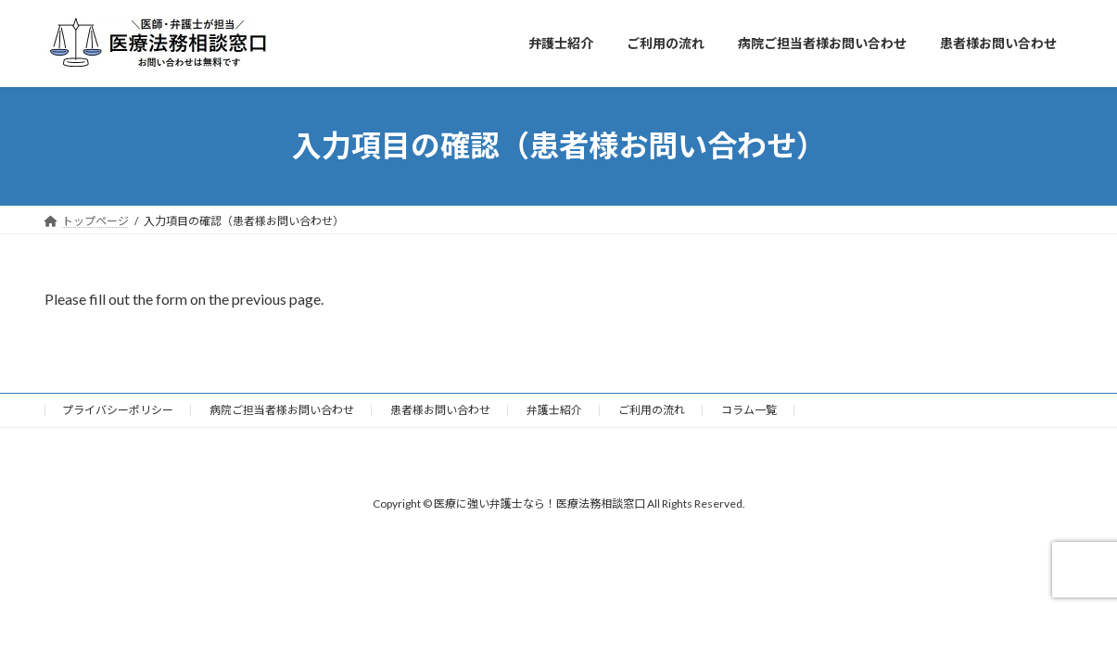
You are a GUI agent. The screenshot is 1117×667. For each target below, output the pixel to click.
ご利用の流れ (651, 410)
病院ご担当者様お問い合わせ (281, 410)
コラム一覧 (749, 410)
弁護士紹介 (554, 410)
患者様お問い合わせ (440, 410)
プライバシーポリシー (117, 410)
